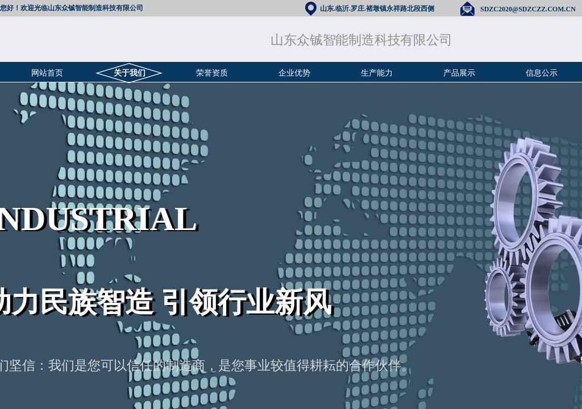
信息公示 (542, 73)
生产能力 (377, 73)
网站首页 (47, 73)
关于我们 (130, 73)
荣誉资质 (212, 73)
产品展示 (459, 73)
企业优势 (294, 73)
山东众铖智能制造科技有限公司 (361, 40)
